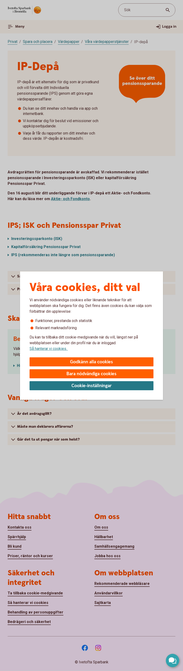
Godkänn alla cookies (91, 362)
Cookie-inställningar (91, 386)
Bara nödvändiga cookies (91, 374)
